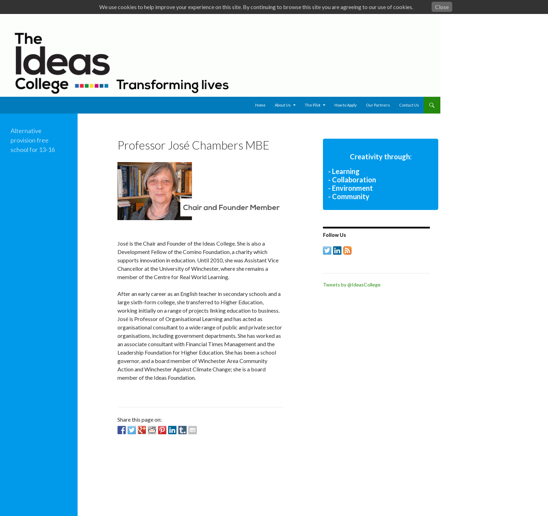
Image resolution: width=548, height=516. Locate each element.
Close (442, 6)
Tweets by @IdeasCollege (352, 285)
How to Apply (345, 105)
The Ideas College (36, 105)
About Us (283, 105)
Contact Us (409, 105)
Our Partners (378, 105)
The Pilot (312, 105)
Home (260, 105)
